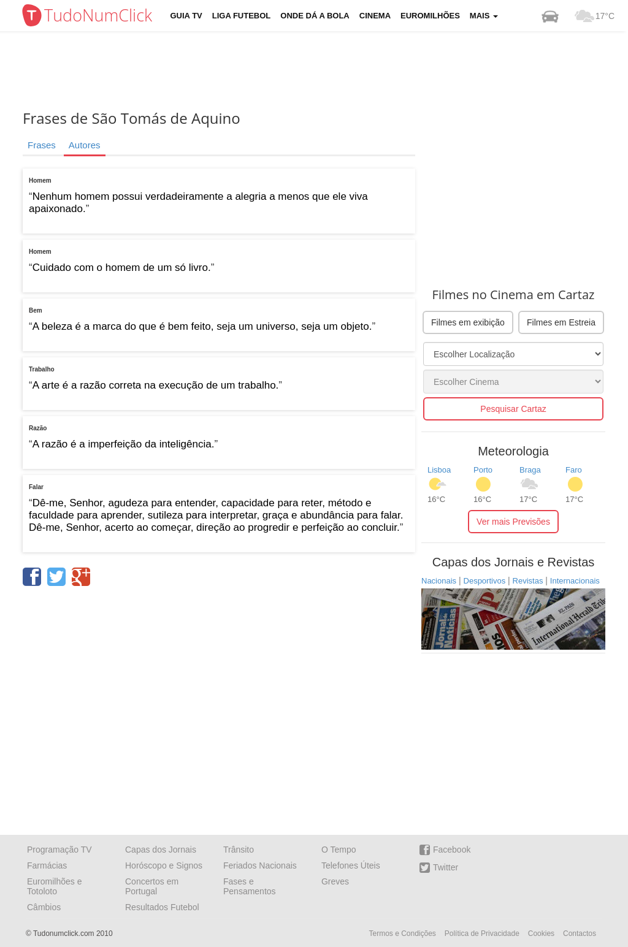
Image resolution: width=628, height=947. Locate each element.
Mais (484, 15)
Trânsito (238, 849)
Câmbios (44, 907)
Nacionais (438, 580)
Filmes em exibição (468, 322)
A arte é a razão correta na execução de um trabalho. (156, 385)
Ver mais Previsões (513, 522)
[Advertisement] (323, 70)
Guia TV (186, 15)
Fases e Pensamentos (249, 886)
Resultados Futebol (162, 907)
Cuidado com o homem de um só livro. (122, 267)
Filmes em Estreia (561, 322)
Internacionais (575, 580)
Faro (573, 469)
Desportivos (485, 580)
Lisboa (439, 469)
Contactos (579, 933)
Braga (530, 469)
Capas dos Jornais (160, 849)
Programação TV (59, 849)
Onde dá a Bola (314, 15)
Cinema (375, 15)
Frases (42, 145)
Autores (85, 145)
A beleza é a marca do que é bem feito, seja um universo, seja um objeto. (202, 326)
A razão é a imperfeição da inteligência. (124, 444)
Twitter (438, 867)
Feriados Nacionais (260, 865)
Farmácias (47, 865)
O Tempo (338, 849)
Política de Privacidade (482, 933)
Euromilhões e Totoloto (54, 886)
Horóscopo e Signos (163, 865)
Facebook (444, 850)
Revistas (528, 580)
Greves (335, 881)
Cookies (541, 933)
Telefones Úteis (350, 865)
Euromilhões (430, 15)
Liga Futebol (241, 15)
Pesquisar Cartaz (513, 409)
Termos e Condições (402, 933)
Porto (482, 469)
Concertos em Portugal (151, 886)
